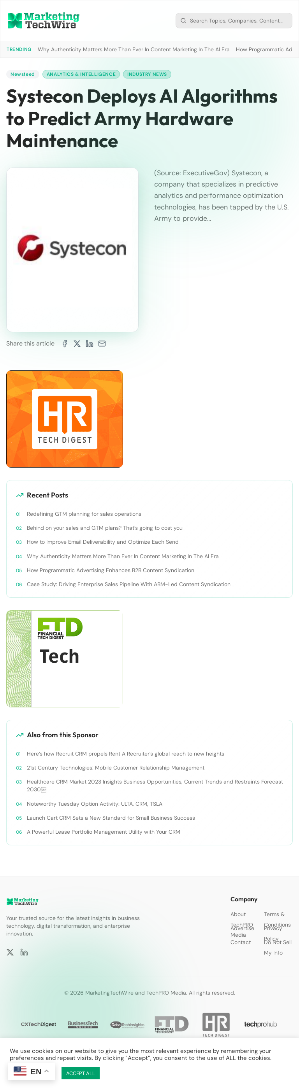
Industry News (147, 74)
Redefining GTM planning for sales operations (84, 513)
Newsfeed (23, 74)
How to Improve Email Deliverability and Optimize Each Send (103, 541)
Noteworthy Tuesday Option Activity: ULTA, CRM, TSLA (94, 803)
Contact (240, 942)
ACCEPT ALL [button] (80, 1073)
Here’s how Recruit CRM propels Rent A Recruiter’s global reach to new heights (125, 753)
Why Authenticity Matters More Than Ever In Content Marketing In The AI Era (134, 49)
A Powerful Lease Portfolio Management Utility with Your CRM (103, 831)
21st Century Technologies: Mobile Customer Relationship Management (115, 767)
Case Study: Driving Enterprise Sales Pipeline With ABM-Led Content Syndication (128, 584)
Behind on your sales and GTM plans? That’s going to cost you (105, 527)
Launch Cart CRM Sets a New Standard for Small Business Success (111, 817)
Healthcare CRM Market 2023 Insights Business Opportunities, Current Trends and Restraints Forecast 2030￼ (155, 785)
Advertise (242, 928)
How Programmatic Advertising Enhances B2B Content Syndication (110, 570)
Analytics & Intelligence (81, 74)
